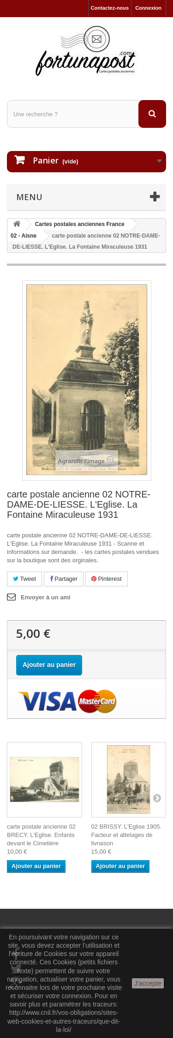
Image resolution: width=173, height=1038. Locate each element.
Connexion (148, 8)
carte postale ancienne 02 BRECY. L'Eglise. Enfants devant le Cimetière (41, 835)
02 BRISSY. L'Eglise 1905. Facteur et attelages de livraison (126, 835)
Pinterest (106, 578)
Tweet (24, 578)
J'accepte (147, 983)
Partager (64, 578)
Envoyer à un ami (46, 597)
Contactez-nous (110, 8)
